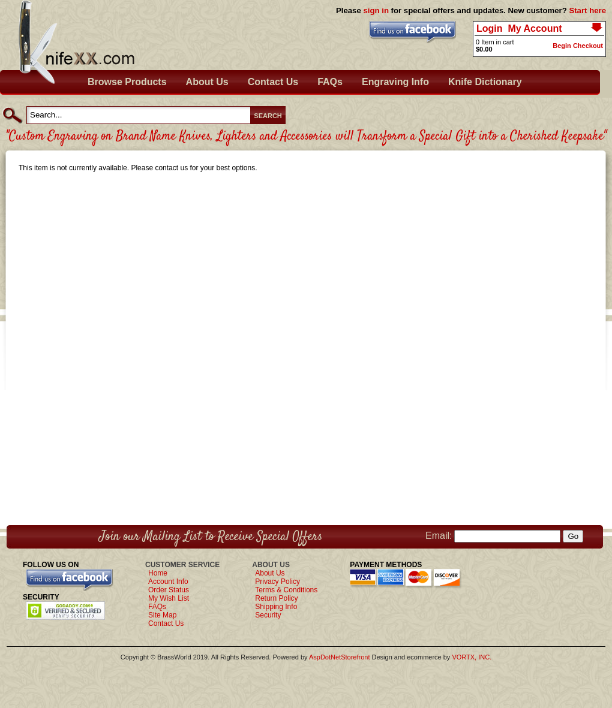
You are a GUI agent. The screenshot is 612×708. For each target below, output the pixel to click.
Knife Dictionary (485, 82)
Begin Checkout (578, 45)
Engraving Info (395, 82)
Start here (587, 10)
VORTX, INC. (471, 657)
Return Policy (276, 598)
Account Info (168, 581)
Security (268, 615)
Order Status (168, 590)
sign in (376, 10)
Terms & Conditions (286, 590)
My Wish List (168, 598)
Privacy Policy (277, 581)
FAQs (330, 82)
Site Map (162, 615)
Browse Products (127, 82)
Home (157, 573)
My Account (535, 28)
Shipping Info (276, 606)
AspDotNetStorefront (339, 657)
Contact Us (273, 82)
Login (489, 28)
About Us (207, 82)
